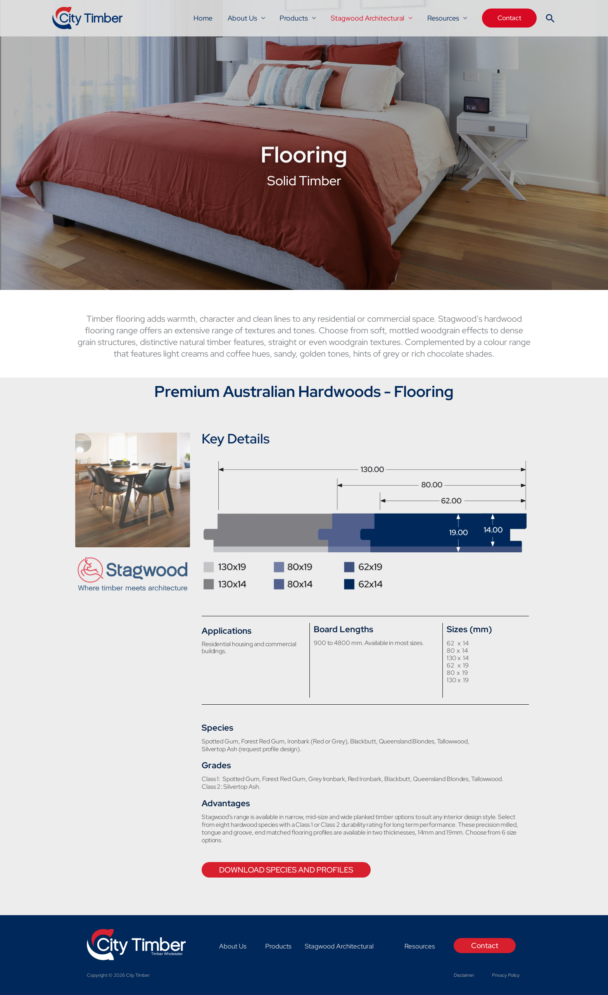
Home (207, 18)
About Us (246, 18)
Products (296, 18)
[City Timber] (88, 17)
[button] (509, 18)
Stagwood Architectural (369, 18)
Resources (443, 18)
